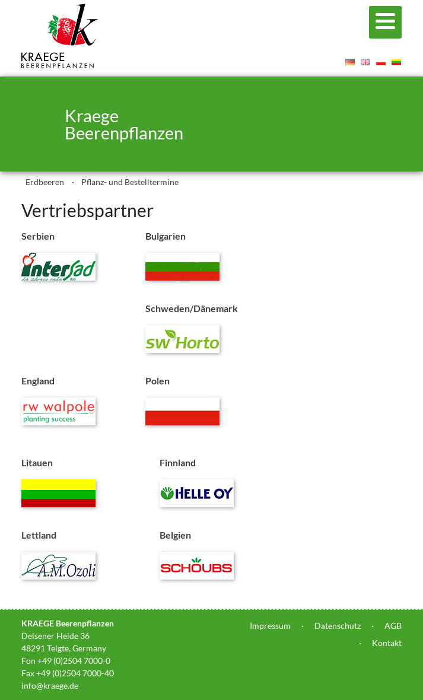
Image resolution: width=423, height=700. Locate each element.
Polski (381, 61)
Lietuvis (396, 61)
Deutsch (350, 61)
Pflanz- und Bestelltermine (130, 182)
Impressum (270, 626)
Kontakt (387, 643)
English (365, 61)
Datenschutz (337, 626)
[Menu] (385, 22)
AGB (393, 626)
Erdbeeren (45, 182)
